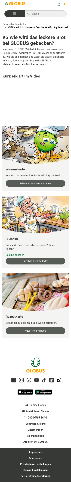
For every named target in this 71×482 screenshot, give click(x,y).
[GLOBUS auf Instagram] (21, 380)
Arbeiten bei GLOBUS (35, 441)
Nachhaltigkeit (35, 435)
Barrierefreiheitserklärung (35, 476)
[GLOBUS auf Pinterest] (28, 380)
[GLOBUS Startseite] (15, 4)
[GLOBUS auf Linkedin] (51, 380)
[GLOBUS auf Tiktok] (44, 380)
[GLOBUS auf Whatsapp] (59, 380)
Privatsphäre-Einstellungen (35, 464)
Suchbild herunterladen (35, 261)
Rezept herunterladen (35, 330)
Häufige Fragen (37, 405)
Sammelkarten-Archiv (14, 24)
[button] (14, 13)
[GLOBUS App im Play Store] (43, 393)
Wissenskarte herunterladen (35, 183)
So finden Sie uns (36, 423)
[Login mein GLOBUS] (65, 4)
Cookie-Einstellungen (35, 470)
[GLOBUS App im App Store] (26, 393)
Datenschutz (35, 458)
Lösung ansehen (15, 254)
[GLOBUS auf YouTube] (36, 380)
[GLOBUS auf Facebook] (13, 380)
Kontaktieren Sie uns (37, 411)
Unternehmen (35, 429)
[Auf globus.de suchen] (47, 14)
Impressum (35, 452)
